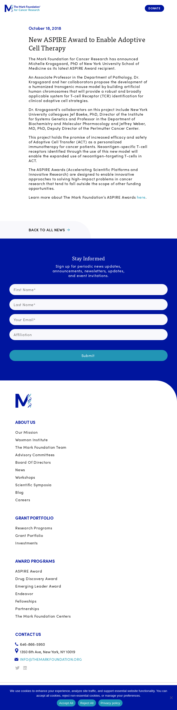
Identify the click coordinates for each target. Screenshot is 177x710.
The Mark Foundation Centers (43, 616)
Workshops (25, 477)
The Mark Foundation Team (40, 447)
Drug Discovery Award (36, 578)
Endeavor (24, 593)
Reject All (87, 703)
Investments (26, 543)
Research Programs (33, 528)
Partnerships (27, 608)
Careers (22, 499)
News (20, 469)
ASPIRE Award (28, 571)
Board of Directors (33, 462)
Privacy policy (110, 703)
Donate (154, 8)
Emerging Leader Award (38, 586)
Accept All (66, 703)
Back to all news (47, 229)
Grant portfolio (29, 535)
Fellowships (26, 601)
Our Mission (26, 432)
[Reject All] (171, 697)
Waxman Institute (31, 439)
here (141, 197)
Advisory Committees (35, 454)
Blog (19, 492)
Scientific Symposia (33, 484)
